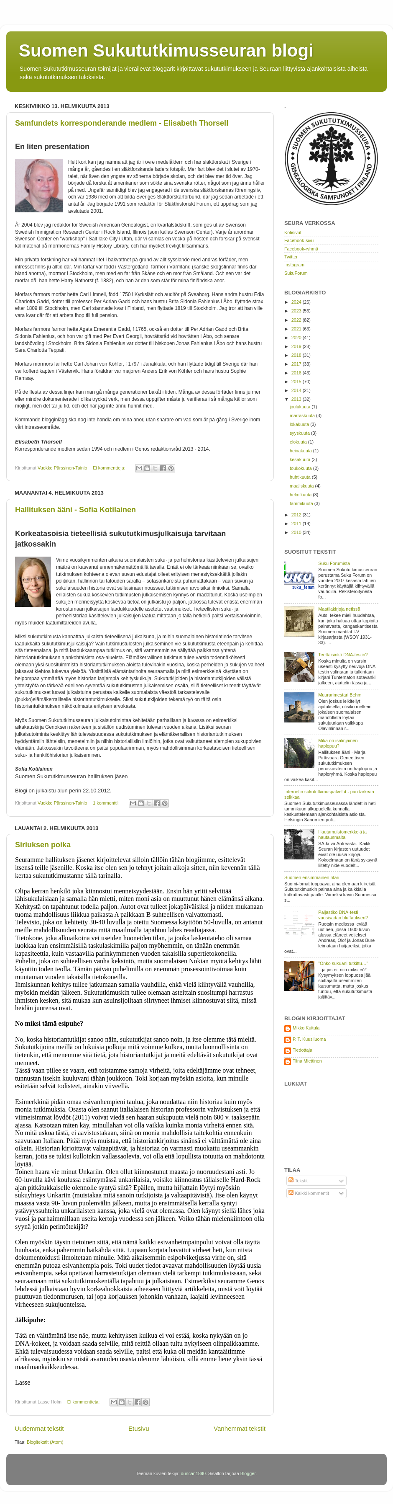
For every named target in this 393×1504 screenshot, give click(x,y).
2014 (297, 390)
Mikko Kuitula (306, 1027)
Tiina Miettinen (307, 1060)
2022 (297, 319)
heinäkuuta (301, 450)
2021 (297, 328)
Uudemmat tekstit (39, 1428)
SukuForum (296, 273)
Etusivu (138, 1428)
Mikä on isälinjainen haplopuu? (337, 743)
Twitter (291, 256)
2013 (297, 399)
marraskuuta (303, 415)
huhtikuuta (301, 477)
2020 (297, 337)
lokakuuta (300, 424)
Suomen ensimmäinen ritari (311, 877)
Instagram (294, 264)
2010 (297, 532)
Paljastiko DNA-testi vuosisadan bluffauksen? (343, 915)
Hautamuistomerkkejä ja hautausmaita (342, 834)
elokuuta (299, 441)
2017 (297, 363)
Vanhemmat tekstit (239, 1428)
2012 (297, 514)
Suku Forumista (334, 563)
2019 (297, 346)
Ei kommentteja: (109, 467)
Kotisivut (292, 232)
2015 (297, 381)
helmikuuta (301, 494)
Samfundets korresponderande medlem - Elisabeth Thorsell (121, 123)
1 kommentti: (106, 802)
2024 (297, 301)
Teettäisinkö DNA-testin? (342, 654)
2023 (297, 310)
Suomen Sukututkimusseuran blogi (166, 50)
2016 (297, 372)
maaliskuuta (302, 485)
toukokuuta (301, 468)
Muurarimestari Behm (339, 694)
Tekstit (297, 1180)
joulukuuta (300, 406)
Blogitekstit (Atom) (45, 1442)
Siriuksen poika (43, 845)
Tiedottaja (302, 1050)
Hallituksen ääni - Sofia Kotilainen (75, 510)
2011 (297, 523)
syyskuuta (300, 433)
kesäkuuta (300, 459)
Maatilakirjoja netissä (339, 608)
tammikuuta (302, 503)
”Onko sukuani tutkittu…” (343, 963)
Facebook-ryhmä (301, 248)
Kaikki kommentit (308, 1193)
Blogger (248, 1473)
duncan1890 (193, 1473)
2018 (297, 355)
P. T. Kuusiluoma (309, 1039)
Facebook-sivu (299, 240)
